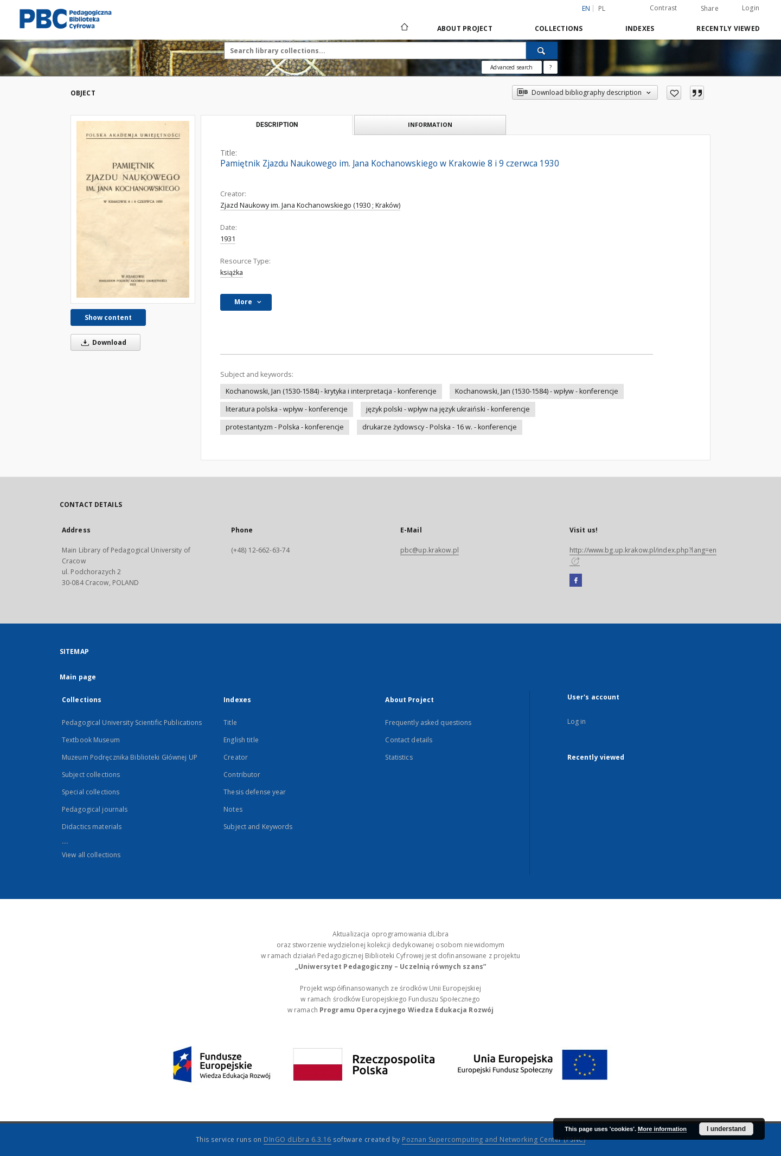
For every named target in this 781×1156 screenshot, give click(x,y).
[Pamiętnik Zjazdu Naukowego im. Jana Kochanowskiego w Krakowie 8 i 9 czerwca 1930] (132, 209)
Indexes (640, 28)
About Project (464, 28)
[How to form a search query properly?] (550, 67)
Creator (235, 757)
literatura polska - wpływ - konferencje (287, 409)
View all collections (91, 854)
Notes (232, 809)
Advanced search (511, 67)
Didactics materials (91, 826)
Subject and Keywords (257, 826)
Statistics (398, 757)
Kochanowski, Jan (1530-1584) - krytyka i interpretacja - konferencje (331, 391)
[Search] (542, 50)
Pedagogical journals (94, 809)
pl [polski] (602, 8)
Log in (576, 721)
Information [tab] (430, 124)
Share (710, 8)
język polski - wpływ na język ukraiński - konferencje (448, 409)
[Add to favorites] (674, 93)
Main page (78, 677)
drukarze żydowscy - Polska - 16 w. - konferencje (439, 427)
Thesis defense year (254, 792)
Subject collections (91, 774)
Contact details (408, 739)
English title (241, 739)
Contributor (241, 774)
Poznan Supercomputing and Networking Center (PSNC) (493, 1139)
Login (750, 7)
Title (230, 722)
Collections (559, 28)
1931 (227, 238)
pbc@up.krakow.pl (429, 550)
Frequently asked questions (428, 722)
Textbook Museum (91, 739)
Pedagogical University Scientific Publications (132, 722)
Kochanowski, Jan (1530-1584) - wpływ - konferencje (536, 391)
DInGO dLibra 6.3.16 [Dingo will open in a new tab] (297, 1139)
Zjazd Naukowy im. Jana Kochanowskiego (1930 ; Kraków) (310, 205)
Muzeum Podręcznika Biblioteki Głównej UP (129, 757)
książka (231, 272)
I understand (726, 1129)
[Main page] (404, 28)
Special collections (90, 792)
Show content (108, 317)
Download (102, 342)
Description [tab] (277, 125)
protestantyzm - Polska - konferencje (285, 427)
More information (662, 1129)
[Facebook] (575, 581)
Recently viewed (728, 28)
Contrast (663, 7)
